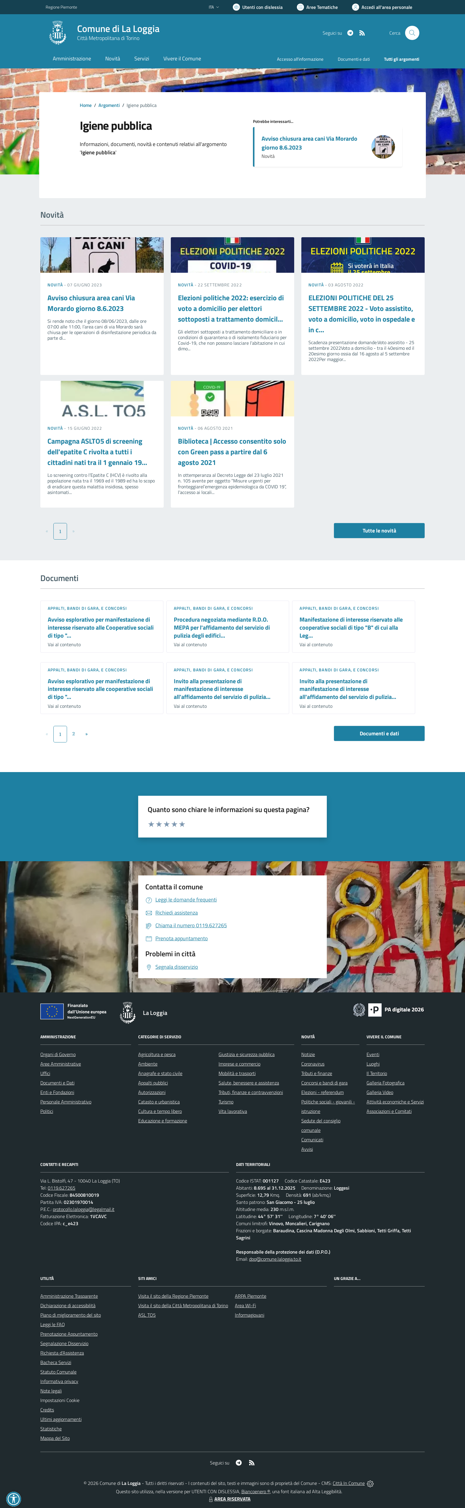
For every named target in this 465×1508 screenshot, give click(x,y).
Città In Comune (349, 1483)
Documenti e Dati (57, 1082)
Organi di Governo (58, 1054)
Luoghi (373, 1063)
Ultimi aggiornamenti (61, 1419)
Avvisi (307, 1149)
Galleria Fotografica (386, 1082)
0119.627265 (61, 1187)
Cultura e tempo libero (160, 1111)
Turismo (226, 1101)
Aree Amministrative (60, 1063)
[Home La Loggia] (103, 33)
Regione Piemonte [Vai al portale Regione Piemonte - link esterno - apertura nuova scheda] (61, 7)
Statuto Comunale (58, 1371)
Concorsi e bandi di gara (324, 1082)
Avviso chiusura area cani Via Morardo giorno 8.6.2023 (309, 143)
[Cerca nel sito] (412, 33)
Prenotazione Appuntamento (69, 1333)
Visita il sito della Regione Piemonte (173, 1296)
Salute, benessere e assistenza (249, 1082)
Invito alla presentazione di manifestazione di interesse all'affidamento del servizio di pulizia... (222, 688)
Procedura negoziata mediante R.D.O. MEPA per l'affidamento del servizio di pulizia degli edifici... (222, 627)
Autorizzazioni (151, 1092)
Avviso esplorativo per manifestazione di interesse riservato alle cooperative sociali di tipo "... (100, 688)
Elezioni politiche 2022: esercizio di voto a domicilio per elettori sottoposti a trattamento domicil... (231, 308)
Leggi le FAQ (52, 1324)
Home (86, 105)
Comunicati (312, 1139)
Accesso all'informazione (300, 59)
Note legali (51, 1390)
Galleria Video (380, 1092)
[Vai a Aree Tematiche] (317, 7)
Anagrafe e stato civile (160, 1073)
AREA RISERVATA (229, 1498)
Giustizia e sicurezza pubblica (247, 1054)
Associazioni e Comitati (389, 1111)
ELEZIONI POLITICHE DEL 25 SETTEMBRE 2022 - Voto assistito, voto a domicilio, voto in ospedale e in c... (361, 313)
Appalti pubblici (153, 1082)
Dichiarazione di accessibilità (67, 1305)
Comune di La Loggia (118, 28)
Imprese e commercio (239, 1063)
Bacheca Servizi (55, 1362)
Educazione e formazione (162, 1120)
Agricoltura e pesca (157, 1054)
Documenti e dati (379, 733)
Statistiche (51, 1428)
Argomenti (109, 105)
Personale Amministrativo (65, 1101)
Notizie (308, 1054)
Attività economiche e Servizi (395, 1101)
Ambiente (147, 1063)
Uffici (45, 1073)
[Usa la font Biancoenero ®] (258, 7)
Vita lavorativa (233, 1111)
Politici (46, 1111)
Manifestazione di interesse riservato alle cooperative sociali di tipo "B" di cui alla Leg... (351, 627)
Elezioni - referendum (322, 1092)
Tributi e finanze (316, 1073)
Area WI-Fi (245, 1305)
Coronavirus (312, 1063)
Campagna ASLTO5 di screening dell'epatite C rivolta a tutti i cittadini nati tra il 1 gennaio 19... (97, 452)
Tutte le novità (379, 531)
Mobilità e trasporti (237, 1073)
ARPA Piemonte (250, 1296)
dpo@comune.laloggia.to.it (275, 1258)
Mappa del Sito (55, 1438)
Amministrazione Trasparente (69, 1296)
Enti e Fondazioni (57, 1092)
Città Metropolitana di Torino (108, 38)
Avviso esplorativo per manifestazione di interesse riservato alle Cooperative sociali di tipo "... (101, 627)
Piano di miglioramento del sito (70, 1314)
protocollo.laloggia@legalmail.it (83, 1209)
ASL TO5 (147, 1314)
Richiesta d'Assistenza (62, 1352)
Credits (47, 1409)
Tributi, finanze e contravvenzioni (251, 1092)
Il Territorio (377, 1073)
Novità (55, 285)
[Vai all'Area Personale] (382, 7)
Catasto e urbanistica (159, 1101)
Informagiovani (249, 1314)
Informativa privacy (59, 1381)
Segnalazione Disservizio (64, 1343)
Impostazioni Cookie (59, 1400)
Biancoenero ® (255, 1491)
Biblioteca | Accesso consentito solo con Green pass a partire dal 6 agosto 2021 (232, 452)
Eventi (373, 1054)
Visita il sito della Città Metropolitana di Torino (183, 1305)
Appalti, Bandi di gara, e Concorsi (87, 608)
